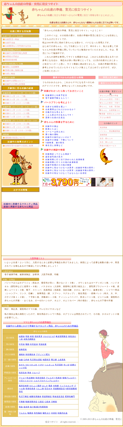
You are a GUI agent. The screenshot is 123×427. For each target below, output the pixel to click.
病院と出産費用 (12, 67)
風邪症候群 (24, 386)
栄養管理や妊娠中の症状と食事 (19, 146)
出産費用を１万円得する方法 (18, 46)
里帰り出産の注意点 (55, 118)
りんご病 (40, 389)
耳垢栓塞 (43, 344)
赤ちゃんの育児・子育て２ (109, 103)
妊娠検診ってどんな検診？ (58, 154)
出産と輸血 (10, 74)
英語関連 (103, 127)
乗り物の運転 (51, 134)
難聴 (27, 344)
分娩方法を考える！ (55, 112)
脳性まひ (46, 413)
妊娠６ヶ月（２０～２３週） (18, 113)
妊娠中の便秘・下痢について (59, 140)
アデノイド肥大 (43, 354)
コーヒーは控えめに (55, 132)
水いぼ (66, 365)
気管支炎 (23, 373)
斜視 (32, 336)
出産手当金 (10, 43)
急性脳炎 (38, 413)
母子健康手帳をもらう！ (57, 98)
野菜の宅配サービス (108, 146)
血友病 (26, 407)
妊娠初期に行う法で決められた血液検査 (65, 159)
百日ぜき (48, 389)
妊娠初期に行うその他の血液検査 (61, 162)
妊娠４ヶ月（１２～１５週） (18, 103)
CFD (77, 422)
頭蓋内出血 (63, 413)
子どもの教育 (105, 117)
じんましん (50, 365)
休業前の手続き (12, 56)
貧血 (21, 407)
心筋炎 (47, 402)
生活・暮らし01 (106, 138)
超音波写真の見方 (54, 157)
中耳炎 (22, 344)
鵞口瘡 (54, 360)
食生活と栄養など (54, 145)
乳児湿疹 (59, 365)
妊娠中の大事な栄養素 (15, 84)
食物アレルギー (69, 378)
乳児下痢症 (24, 396)
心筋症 (41, 402)
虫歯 (21, 360)
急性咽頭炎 (30, 354)
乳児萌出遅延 (36, 360)
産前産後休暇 (11, 60)
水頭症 (54, 413)
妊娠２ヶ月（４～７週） (16, 96)
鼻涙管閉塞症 (62, 336)
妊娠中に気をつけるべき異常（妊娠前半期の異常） (70, 168)
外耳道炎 (34, 344)
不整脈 (22, 402)
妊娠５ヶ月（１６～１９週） (18, 110)
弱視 (27, 336)
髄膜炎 (30, 413)
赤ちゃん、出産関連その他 (109, 110)
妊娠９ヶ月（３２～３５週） (18, 127)
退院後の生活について (15, 138)
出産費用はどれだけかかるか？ (60, 109)
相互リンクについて (110, 83)
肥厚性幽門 (70, 396)
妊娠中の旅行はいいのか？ (58, 137)
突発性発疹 (30, 389)
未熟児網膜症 (29, 339)
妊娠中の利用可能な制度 (16, 53)
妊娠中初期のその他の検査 (58, 165)
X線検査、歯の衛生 (55, 143)
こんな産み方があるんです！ (59, 115)
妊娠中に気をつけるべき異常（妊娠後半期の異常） (70, 170)
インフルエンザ (66, 386)
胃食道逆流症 (58, 396)
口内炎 (26, 360)
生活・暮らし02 (106, 142)
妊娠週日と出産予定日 (56, 95)
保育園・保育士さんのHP (110, 114)
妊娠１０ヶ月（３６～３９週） (19, 130)
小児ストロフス (26, 381)
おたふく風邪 (35, 386)
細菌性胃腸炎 (35, 396)
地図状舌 (46, 360)
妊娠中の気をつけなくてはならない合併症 (66, 173)
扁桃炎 (22, 354)
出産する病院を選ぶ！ (56, 107)
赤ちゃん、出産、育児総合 (109, 107)
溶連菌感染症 (59, 389)
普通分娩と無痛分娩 (14, 70)
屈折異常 (38, 336)
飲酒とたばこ (51, 129)
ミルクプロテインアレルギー (46, 381)
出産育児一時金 (12, 39)
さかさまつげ (49, 336)
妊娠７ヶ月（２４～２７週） (18, 117)
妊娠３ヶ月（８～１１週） (17, 99)
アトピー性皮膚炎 (27, 378)
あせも (22, 365)
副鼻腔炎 (23, 349)
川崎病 (54, 402)
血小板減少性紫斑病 (39, 407)
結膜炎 (22, 336)
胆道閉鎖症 (47, 396)
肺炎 (29, 373)
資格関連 (103, 135)
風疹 (50, 386)
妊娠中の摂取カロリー (15, 81)
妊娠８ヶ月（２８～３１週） (18, 124)
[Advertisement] (61, 231)
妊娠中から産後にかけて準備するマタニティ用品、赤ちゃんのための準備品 (42, 326)
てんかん (23, 413)
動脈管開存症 (31, 402)
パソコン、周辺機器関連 (110, 131)
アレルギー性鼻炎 (54, 378)
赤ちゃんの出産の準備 (109, 96)
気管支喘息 (40, 378)
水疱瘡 (56, 386)
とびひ (41, 365)
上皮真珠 (61, 360)
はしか (45, 386)
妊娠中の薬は (51, 126)
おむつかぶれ (31, 365)
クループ (36, 373)
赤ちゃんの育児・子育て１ (109, 99)
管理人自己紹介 (110, 77)
